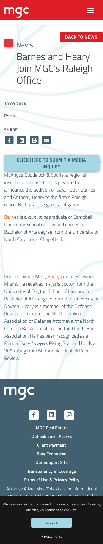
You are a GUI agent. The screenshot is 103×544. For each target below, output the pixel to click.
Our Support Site (51, 462)
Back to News (81, 37)
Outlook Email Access (51, 436)
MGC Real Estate (52, 427)
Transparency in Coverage (51, 471)
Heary (53, 276)
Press (9, 115)
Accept (51, 523)
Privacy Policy (52, 536)
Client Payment (51, 445)
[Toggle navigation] (90, 10)
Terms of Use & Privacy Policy (51, 479)
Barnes (11, 217)
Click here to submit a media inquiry (51, 163)
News (24, 44)
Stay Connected (51, 453)
